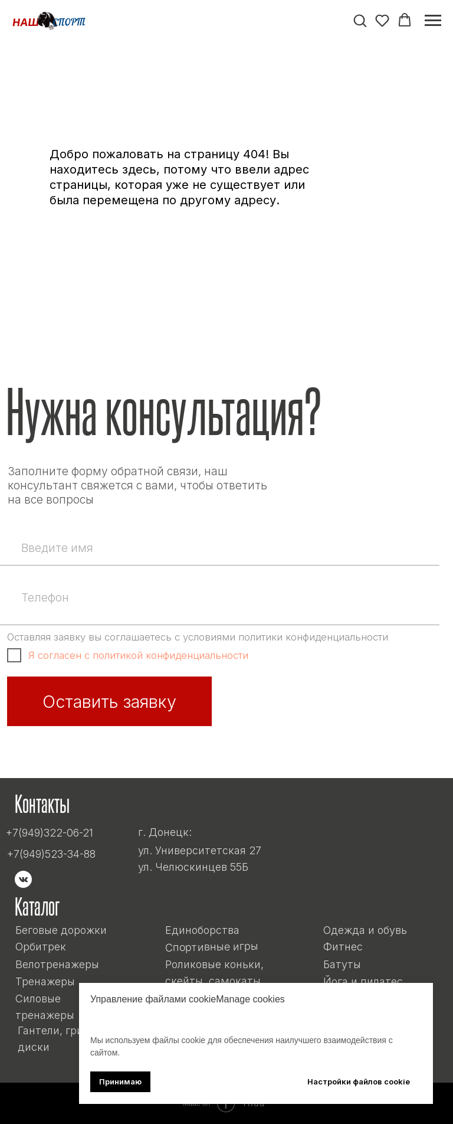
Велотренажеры (57, 964)
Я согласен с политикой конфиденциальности (138, 655)
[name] (227, 548)
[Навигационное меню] (433, 21)
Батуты (342, 964)
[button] (360, 20)
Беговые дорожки (61, 930)
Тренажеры (45, 981)
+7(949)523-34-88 (51, 854)
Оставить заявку (109, 701)
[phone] (227, 597)
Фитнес (343, 946)
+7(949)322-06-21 (49, 832)
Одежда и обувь (365, 930)
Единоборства (202, 930)
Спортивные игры (211, 947)
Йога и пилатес (363, 981)
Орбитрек (40, 946)
